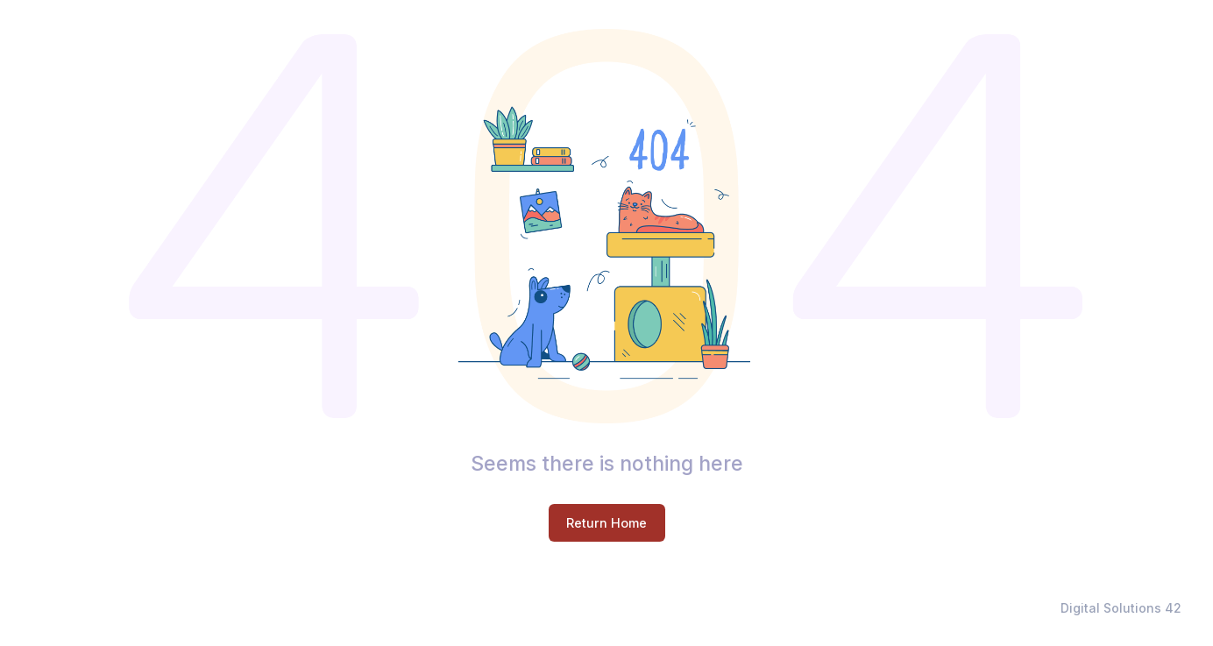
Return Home (606, 522)
